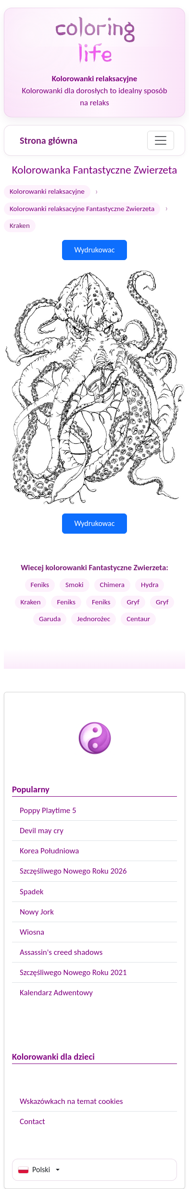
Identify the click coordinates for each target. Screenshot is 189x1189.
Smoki (74, 584)
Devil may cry (41, 831)
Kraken (31, 602)
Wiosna (32, 932)
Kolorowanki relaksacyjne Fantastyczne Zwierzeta (82, 208)
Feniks (40, 584)
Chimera (112, 584)
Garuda (50, 618)
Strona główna (48, 140)
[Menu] (160, 140)
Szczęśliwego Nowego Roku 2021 (73, 972)
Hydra (149, 584)
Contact (32, 1121)
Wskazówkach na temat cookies (71, 1101)
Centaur (138, 618)
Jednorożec (93, 618)
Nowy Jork (37, 912)
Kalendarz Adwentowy (56, 993)
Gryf (132, 602)
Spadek (31, 892)
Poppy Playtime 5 (48, 810)
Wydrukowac (94, 249)
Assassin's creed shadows (61, 952)
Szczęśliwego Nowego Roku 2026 (73, 871)
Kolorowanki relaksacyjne (47, 191)
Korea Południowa (49, 851)
